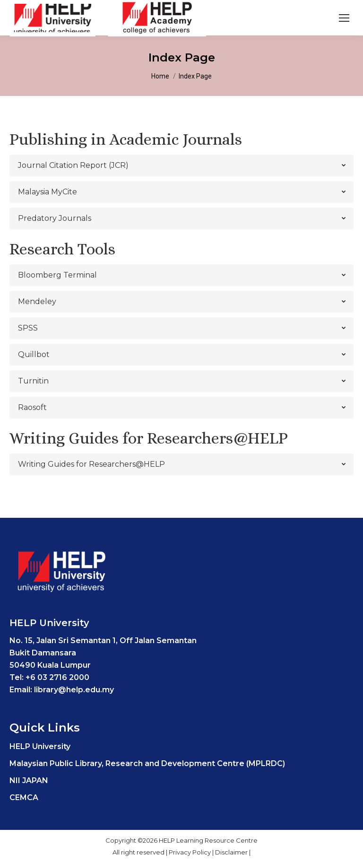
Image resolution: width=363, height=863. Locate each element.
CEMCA (23, 797)
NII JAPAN (28, 780)
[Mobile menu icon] (344, 18)
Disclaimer (232, 852)
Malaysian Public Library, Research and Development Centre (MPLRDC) (147, 763)
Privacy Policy (190, 852)
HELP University (39, 746)
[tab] (181, 165)
